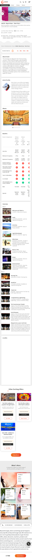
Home (2, 46)
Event (13, 46)
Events (12, 5)
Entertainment (5, 5)
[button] (12, 127)
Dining (17, 5)
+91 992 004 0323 (8, 525)
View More (16, 455)
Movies (23, 5)
